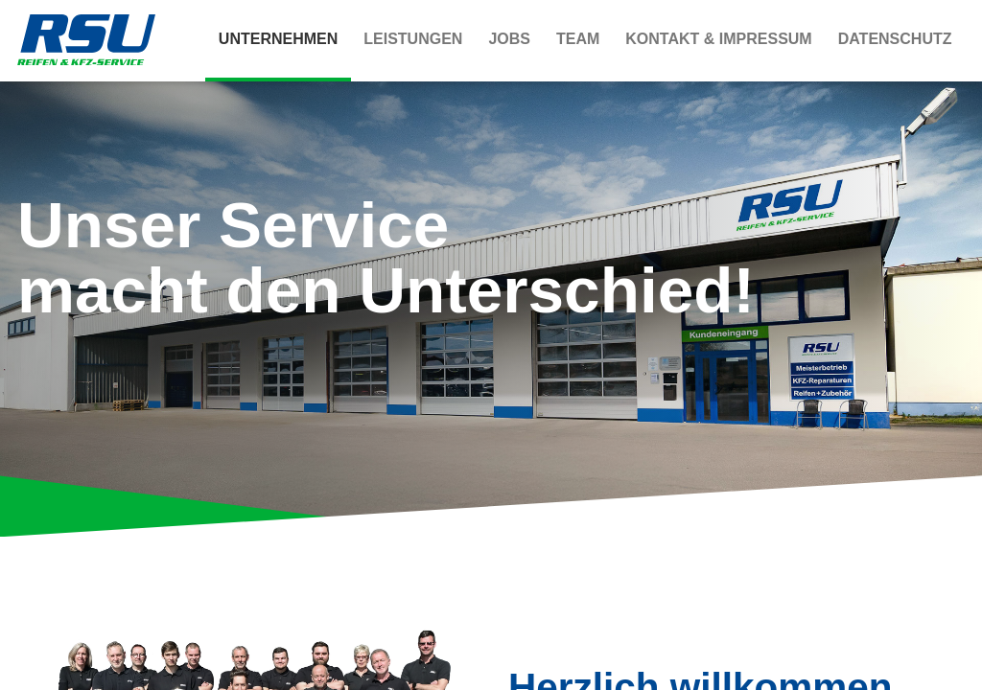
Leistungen (412, 39)
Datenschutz (895, 39)
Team (577, 39)
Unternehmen (278, 39)
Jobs (509, 39)
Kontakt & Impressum (718, 39)
